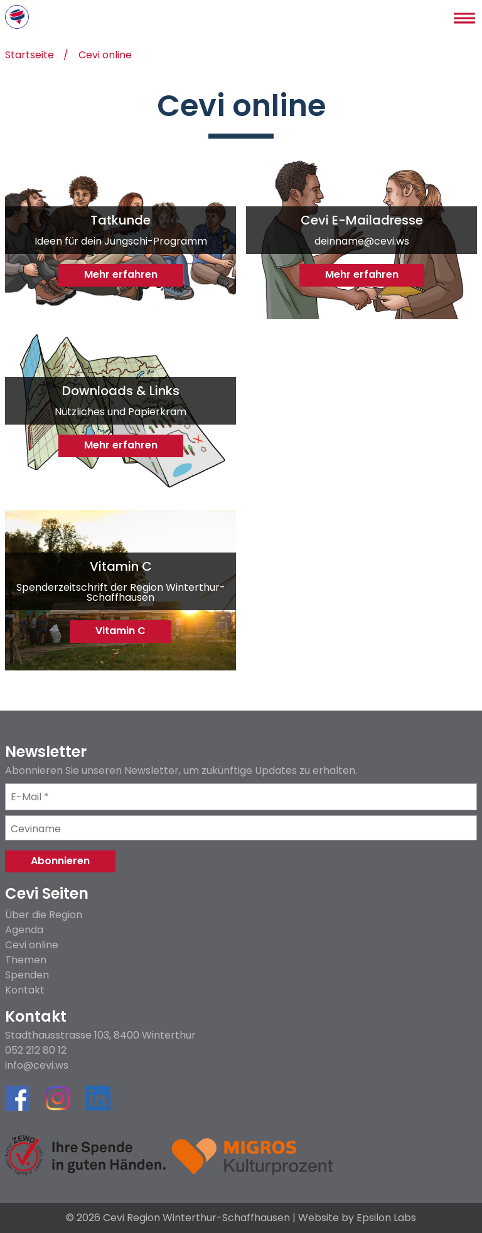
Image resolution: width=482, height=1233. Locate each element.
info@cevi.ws (36, 1066)
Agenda (24, 930)
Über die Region (43, 915)
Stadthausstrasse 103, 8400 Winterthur (100, 1035)
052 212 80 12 (36, 1050)
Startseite (29, 56)
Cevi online (105, 56)
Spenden (27, 975)
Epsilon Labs (386, 1217)
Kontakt (25, 990)
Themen (25, 960)
